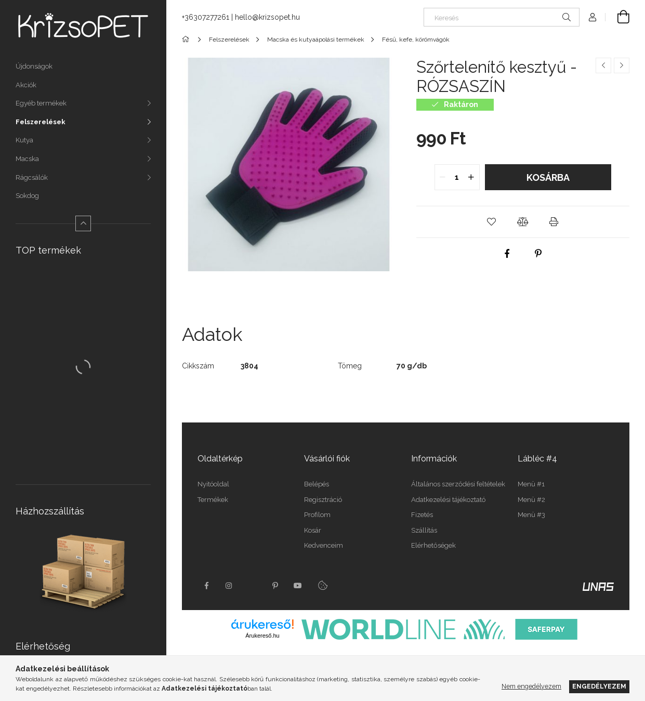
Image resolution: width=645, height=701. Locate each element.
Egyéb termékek (41, 103)
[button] (491, 222)
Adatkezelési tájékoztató (448, 500)
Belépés (316, 484)
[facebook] (507, 253)
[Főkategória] (187, 39)
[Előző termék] (603, 65)
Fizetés (422, 515)
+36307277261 (205, 17)
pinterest (275, 585)
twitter (252, 585)
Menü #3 (531, 515)
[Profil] (592, 17)
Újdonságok (34, 66)
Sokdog (27, 196)
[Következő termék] (621, 65)
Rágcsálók (32, 177)
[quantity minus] (443, 177)
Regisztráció (323, 500)
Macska (27, 159)
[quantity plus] (471, 177)
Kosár (312, 530)
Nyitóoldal (213, 484)
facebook (206, 585)
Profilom (317, 515)
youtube (298, 585)
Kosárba (548, 177)
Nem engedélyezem (531, 686)
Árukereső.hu (262, 635)
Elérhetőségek (433, 545)
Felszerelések (40, 122)
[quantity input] (457, 177)
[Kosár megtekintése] (617, 17)
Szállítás (424, 530)
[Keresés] (502, 17)
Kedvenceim (323, 545)
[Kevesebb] (83, 223)
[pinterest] (538, 253)
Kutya (24, 140)
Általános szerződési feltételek (458, 484)
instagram (229, 585)
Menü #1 (531, 484)
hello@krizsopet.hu (267, 17)
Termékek (213, 500)
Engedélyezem (599, 686)
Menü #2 (531, 500)
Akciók (26, 85)
